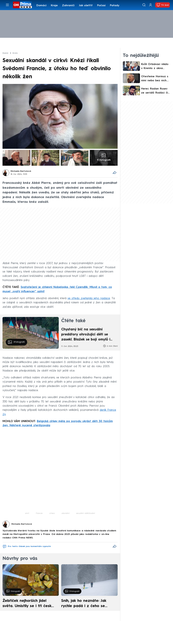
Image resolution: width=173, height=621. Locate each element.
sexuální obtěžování (85, 513)
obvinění (65, 513)
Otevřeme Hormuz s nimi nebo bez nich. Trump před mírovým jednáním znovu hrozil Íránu (155, 79)
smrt (27, 513)
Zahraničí (68, 5)
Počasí (101, 5)
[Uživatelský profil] (150, 5)
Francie (39, 513)
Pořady (114, 5)
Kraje (54, 5)
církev (52, 513)
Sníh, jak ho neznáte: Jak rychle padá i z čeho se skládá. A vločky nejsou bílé (86, 604)
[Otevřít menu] (7, 5)
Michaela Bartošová (21, 171)
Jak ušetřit (86, 5)
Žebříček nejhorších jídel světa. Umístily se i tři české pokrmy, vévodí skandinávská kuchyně (29, 604)
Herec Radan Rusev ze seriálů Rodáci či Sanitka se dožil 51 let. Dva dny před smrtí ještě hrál (154, 91)
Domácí (41, 5)
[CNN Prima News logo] (22, 5)
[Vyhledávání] (144, 5)
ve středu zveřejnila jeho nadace (88, 298)
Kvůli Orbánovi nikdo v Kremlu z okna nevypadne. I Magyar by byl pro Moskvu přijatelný (155, 66)
